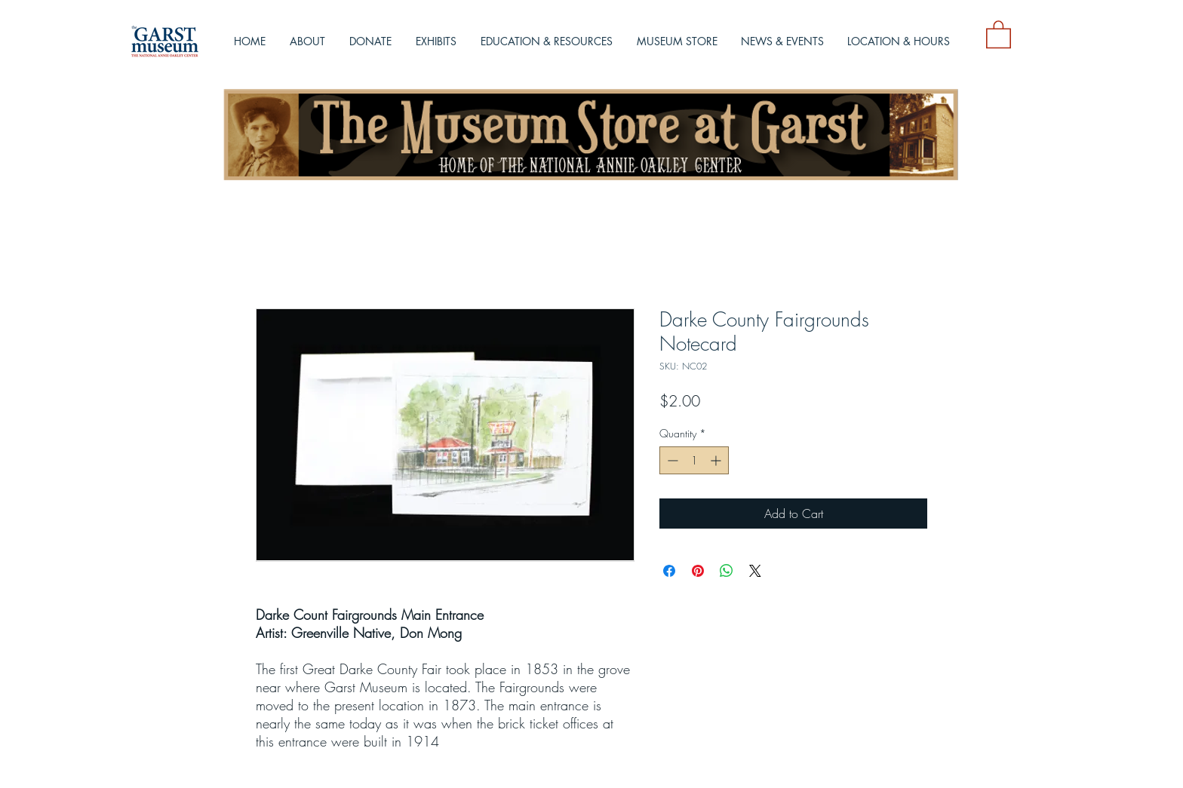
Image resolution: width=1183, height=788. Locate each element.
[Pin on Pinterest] (698, 571)
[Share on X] (755, 571)
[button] (998, 33)
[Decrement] (671, 460)
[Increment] (717, 460)
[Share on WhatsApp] (726, 571)
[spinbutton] (694, 460)
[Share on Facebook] (669, 571)
